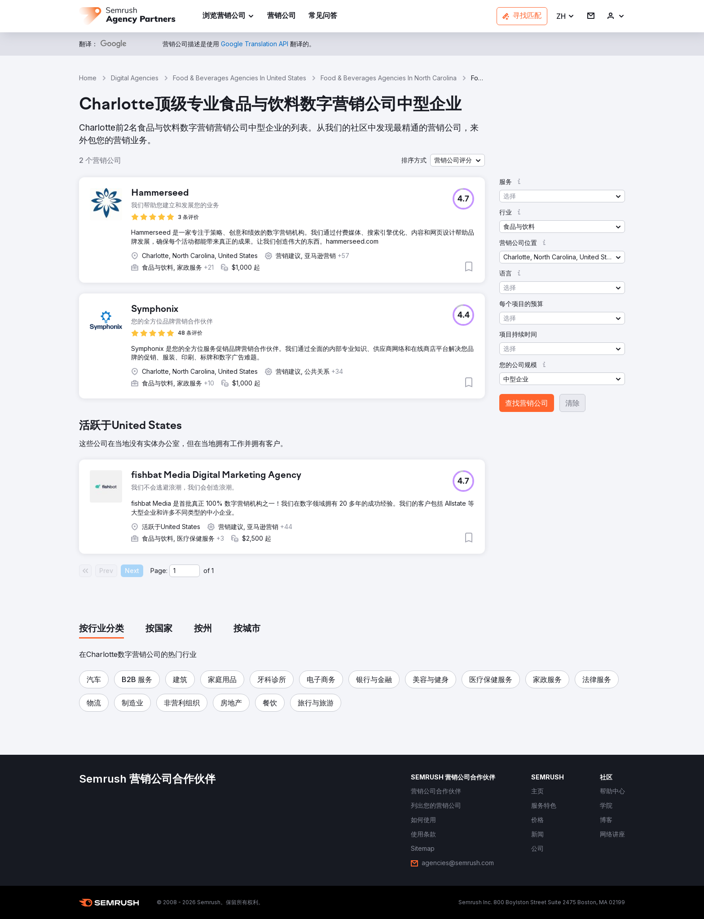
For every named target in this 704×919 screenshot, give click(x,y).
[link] (281, 16)
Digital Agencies (134, 78)
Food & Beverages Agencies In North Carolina (389, 78)
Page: (158, 570)
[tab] (101, 629)
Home (88, 78)
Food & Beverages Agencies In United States (239, 78)
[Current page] (184, 571)
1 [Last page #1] (212, 570)
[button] (565, 16)
